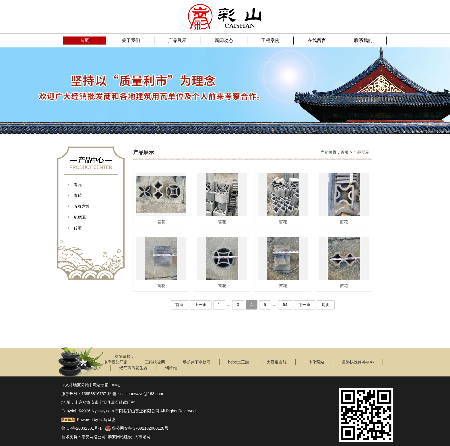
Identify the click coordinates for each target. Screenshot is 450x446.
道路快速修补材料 (358, 362)
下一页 (305, 304)
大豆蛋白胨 (277, 362)
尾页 (327, 304)
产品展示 (361, 152)
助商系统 (107, 419)
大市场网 (142, 437)
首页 (345, 152)
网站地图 (100, 385)
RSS (65, 385)
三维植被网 (155, 362)
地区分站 (81, 385)
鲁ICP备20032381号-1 (81, 428)
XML (116, 385)
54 (286, 304)
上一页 (200, 304)
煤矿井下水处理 (197, 362)
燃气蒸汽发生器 (133, 368)
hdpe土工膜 (238, 362)
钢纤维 (171, 368)
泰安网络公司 (94, 437)
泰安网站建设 (120, 437)
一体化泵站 (314, 362)
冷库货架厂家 (115, 362)
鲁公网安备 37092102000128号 (136, 428)
